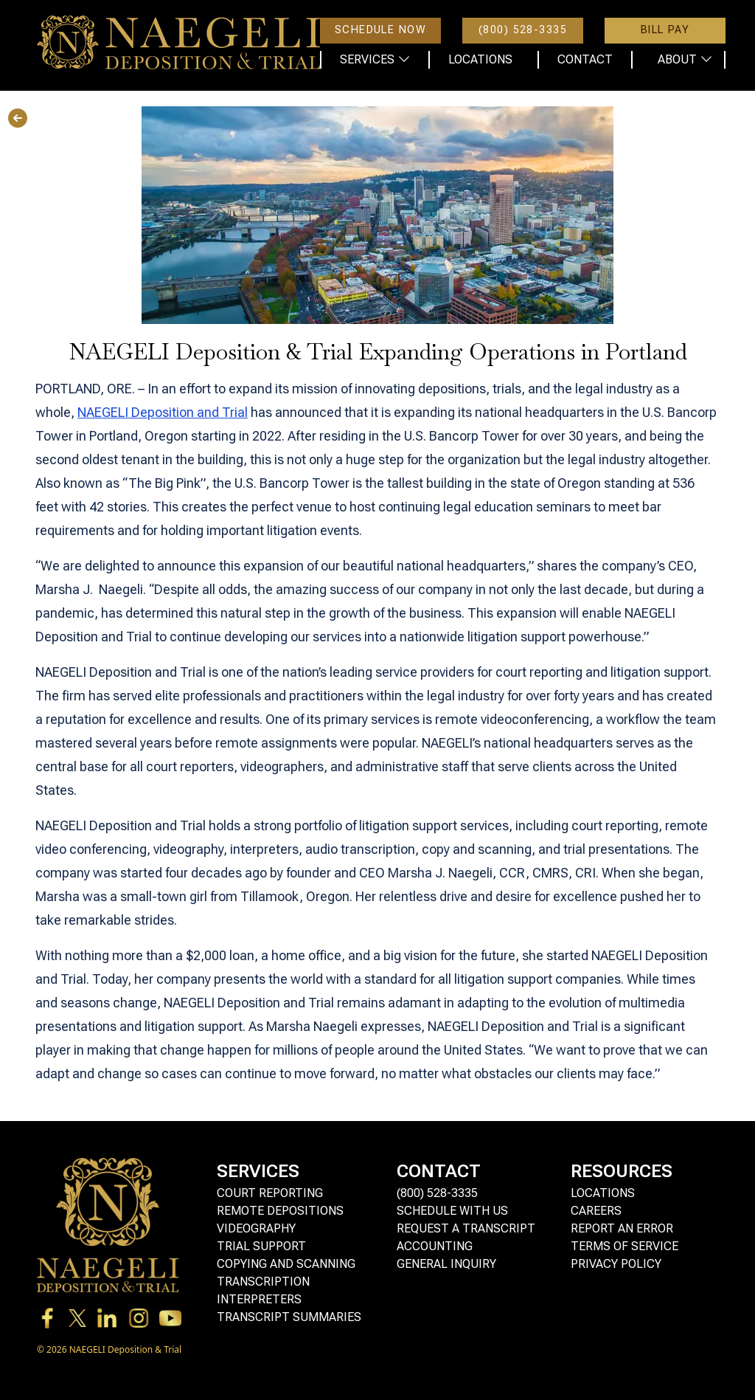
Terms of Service (624, 1246)
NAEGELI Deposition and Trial (162, 412)
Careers (596, 1211)
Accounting (435, 1246)
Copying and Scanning (286, 1264)
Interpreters (259, 1299)
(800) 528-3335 (437, 1193)
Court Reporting (270, 1193)
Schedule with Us (452, 1211)
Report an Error (622, 1228)
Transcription (263, 1282)
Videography (256, 1228)
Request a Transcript (466, 1228)
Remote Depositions (280, 1211)
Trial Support (261, 1246)
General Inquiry (446, 1264)
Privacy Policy (616, 1264)
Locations (603, 1193)
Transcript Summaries (289, 1317)
